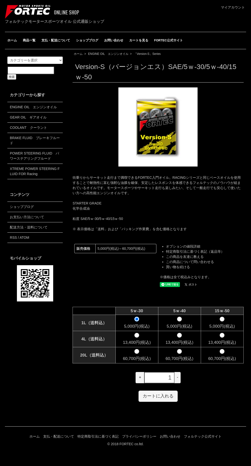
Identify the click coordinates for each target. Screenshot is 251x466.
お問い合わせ (113, 40)
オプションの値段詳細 (183, 246)
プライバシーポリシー (139, 436)
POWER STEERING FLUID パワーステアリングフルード (34, 155)
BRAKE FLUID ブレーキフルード (35, 140)
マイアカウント (230, 7)
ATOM (24, 237)
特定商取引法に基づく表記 (98, 436)
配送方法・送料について (29, 227)
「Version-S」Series (147, 54)
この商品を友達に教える (185, 257)
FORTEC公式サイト (168, 40)
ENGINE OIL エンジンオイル (108, 54)
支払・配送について (55, 40)
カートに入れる (158, 396)
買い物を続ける (178, 267)
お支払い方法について (27, 217)
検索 (12, 77)
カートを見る (138, 40)
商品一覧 (29, 40)
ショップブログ (87, 40)
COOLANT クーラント (28, 128)
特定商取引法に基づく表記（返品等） (195, 251)
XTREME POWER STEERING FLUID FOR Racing (35, 171)
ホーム (12, 40)
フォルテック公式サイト (203, 436)
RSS (13, 237)
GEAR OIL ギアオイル (28, 117)
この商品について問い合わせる (190, 262)
